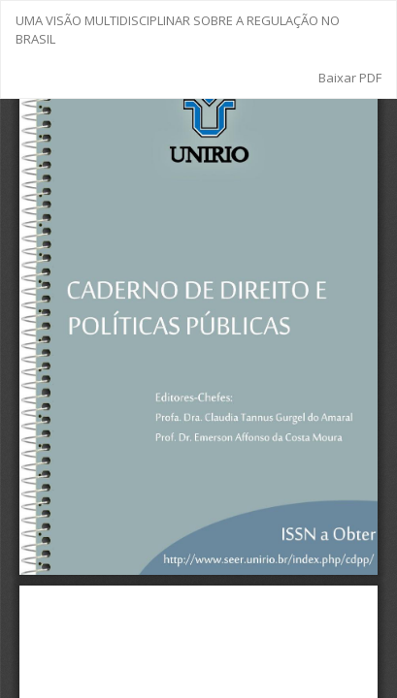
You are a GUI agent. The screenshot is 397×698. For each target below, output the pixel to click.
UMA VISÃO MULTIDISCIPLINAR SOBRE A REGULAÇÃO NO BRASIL (178, 30)
